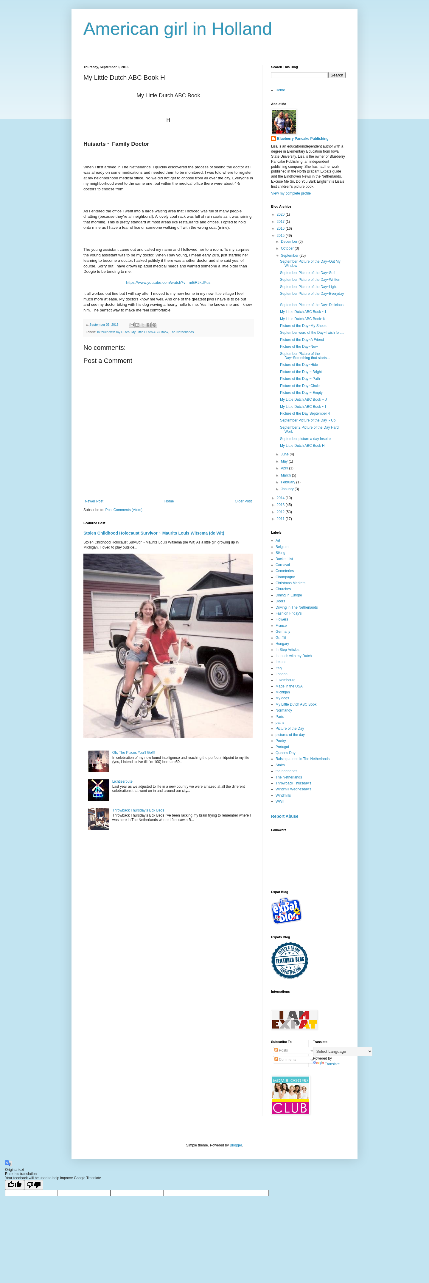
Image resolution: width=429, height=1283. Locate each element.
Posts (281, 1050)
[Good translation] (14, 1185)
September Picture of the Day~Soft (307, 273)
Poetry (281, 741)
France (281, 626)
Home (169, 501)
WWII (280, 801)
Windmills (283, 795)
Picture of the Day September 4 (305, 413)
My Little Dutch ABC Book (149, 332)
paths (280, 722)
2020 (281, 214)
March (286, 475)
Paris (280, 717)
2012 (281, 512)
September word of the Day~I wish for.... (312, 332)
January (288, 489)
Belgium (282, 547)
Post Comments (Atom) (123, 510)
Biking (280, 553)
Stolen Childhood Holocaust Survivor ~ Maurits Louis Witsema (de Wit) (153, 533)
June (285, 454)
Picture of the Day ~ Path (300, 379)
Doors (280, 601)
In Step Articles (287, 650)
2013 (281, 505)
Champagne (285, 577)
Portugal (282, 747)
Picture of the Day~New (299, 346)
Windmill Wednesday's (293, 789)
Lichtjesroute (122, 781)
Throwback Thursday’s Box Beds (138, 810)
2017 (281, 222)
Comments (285, 1060)
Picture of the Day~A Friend (302, 340)
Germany (283, 631)
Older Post (243, 501)
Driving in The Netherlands (297, 607)
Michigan (283, 692)
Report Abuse (284, 816)
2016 (281, 228)
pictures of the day (290, 735)
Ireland (281, 662)
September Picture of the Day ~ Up (307, 420)
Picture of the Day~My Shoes (303, 326)
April (285, 468)
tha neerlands (286, 771)
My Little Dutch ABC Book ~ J (303, 399)
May (285, 461)
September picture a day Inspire (305, 439)
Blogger (236, 1145)
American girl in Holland (177, 29)
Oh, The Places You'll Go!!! (133, 753)
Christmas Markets (290, 583)
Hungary (282, 644)
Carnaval (283, 565)
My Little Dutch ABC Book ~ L (303, 312)
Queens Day (286, 753)
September (290, 255)
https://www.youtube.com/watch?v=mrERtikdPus (168, 282)
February (288, 482)
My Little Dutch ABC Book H (302, 446)
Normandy (284, 710)
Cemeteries (285, 571)
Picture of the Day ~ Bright (301, 372)
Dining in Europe (289, 595)
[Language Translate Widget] (342, 1051)
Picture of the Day (290, 728)
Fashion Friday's (289, 613)
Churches (283, 589)
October (288, 248)
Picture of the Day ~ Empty (301, 393)
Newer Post (94, 501)
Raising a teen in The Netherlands (302, 759)
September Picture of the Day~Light (308, 287)
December (290, 241)
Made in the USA (289, 686)
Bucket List (284, 559)
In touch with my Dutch (113, 332)
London (281, 674)
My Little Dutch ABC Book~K (302, 319)
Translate (326, 1064)
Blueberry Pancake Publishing (303, 139)
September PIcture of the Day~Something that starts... (305, 356)
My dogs (282, 698)
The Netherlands (182, 332)
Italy (279, 668)
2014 (281, 498)
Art (278, 540)
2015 (281, 236)
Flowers (282, 619)
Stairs (280, 765)
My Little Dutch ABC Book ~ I (303, 407)
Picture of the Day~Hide (299, 365)
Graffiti (281, 638)
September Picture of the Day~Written (310, 280)
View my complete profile (291, 193)
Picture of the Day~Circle (300, 386)
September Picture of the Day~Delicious (311, 305)
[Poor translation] (33, 1185)
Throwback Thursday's (293, 783)
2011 (281, 519)
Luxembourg (286, 680)
